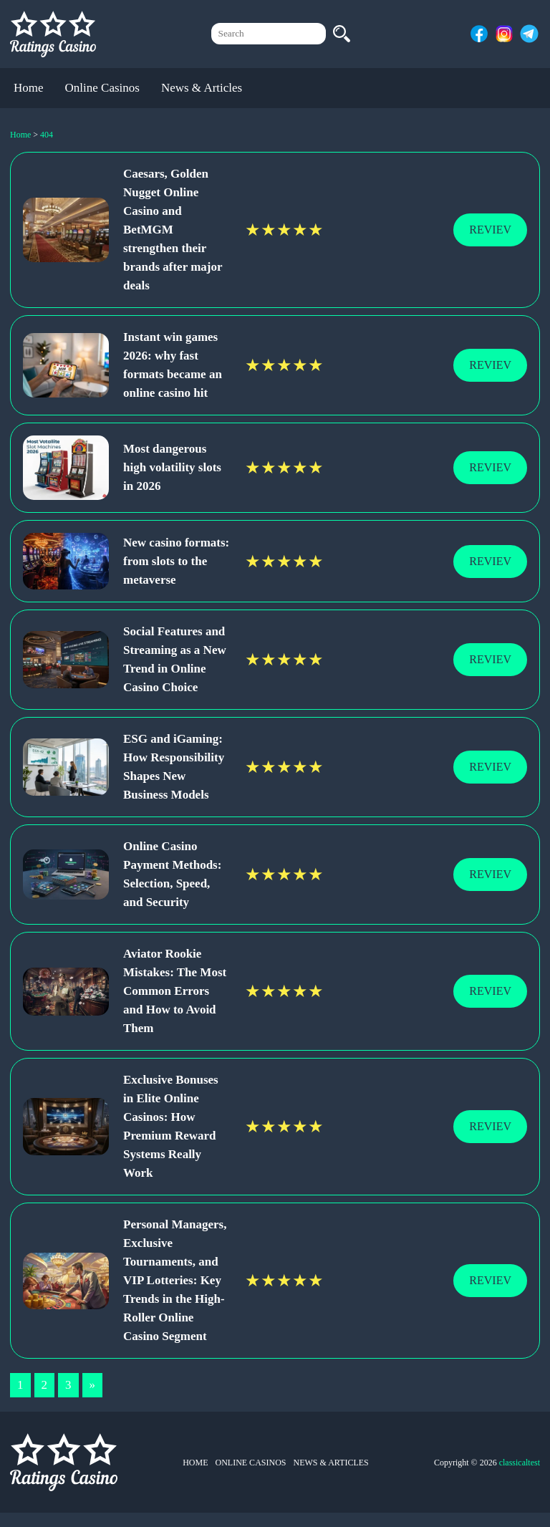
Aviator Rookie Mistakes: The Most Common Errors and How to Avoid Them (174, 991)
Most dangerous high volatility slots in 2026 (172, 467)
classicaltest (519, 1463)
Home (29, 88)
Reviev (490, 229)
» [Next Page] (93, 1385)
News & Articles (201, 88)
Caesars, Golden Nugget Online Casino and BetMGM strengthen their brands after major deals (172, 229)
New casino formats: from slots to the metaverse (176, 561)
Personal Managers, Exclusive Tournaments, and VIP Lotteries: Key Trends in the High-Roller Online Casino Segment (174, 1280)
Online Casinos (102, 88)
